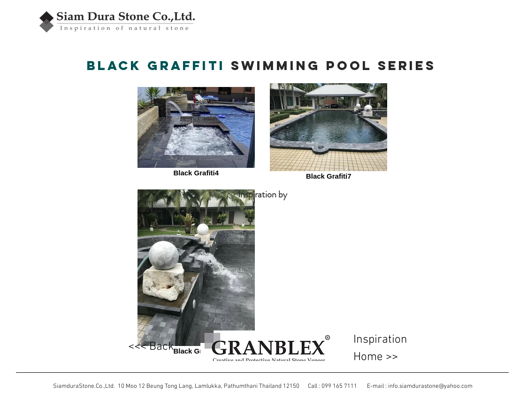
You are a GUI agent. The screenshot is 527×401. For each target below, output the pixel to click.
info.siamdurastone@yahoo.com (430, 386)
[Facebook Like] (121, 44)
